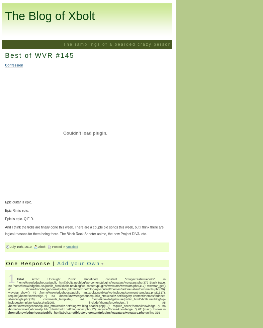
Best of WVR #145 (39, 55)
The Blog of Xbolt (50, 15)
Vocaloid (72, 247)
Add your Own (78, 263)
